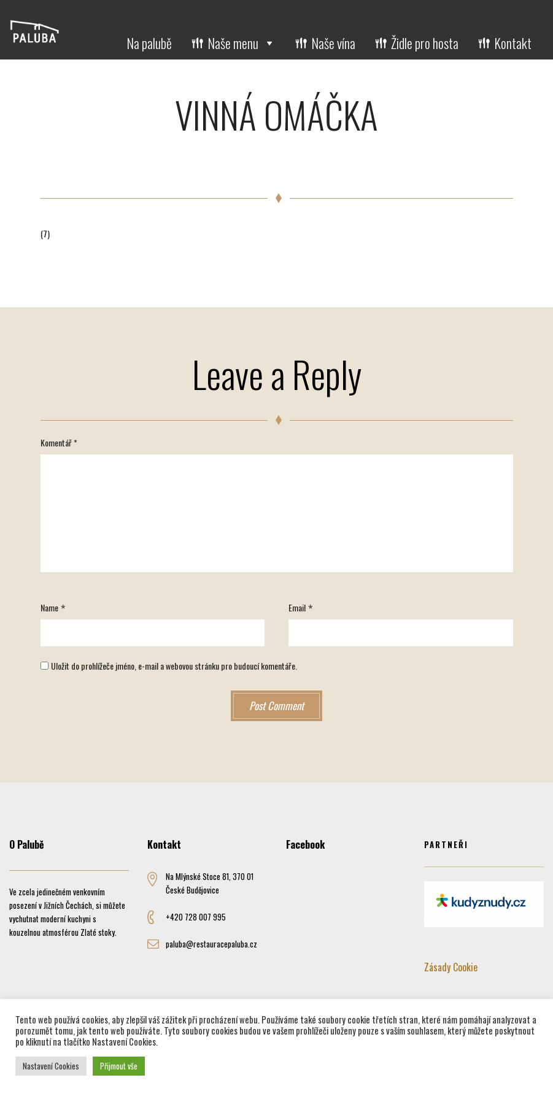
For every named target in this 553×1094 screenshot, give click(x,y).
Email (297, 607)
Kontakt (513, 43)
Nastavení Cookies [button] (51, 1066)
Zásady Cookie (451, 967)
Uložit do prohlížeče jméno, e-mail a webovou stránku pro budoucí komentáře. (174, 665)
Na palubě (149, 43)
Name (49, 607)
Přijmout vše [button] (118, 1066)
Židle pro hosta (424, 43)
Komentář (59, 442)
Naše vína (333, 43)
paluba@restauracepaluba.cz (211, 944)
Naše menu (241, 43)
